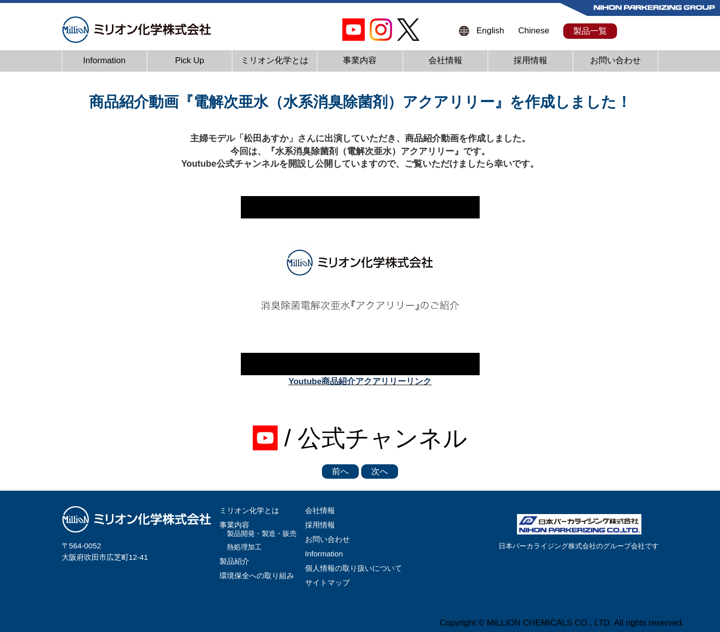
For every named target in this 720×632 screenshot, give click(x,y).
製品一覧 (590, 31)
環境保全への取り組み (256, 575)
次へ (379, 471)
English (491, 30)
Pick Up (190, 60)
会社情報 (445, 60)
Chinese (533, 30)
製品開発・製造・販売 (262, 533)
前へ (340, 471)
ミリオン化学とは (275, 60)
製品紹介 (234, 561)
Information (104, 60)
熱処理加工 (244, 547)
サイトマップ (327, 582)
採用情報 (530, 60)
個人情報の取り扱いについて (353, 568)
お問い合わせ (615, 60)
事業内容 (360, 60)
